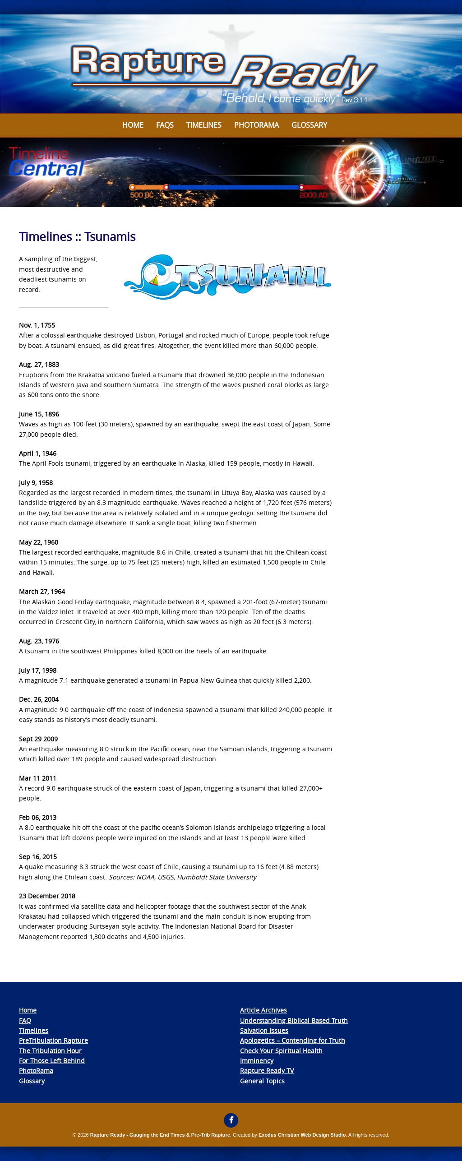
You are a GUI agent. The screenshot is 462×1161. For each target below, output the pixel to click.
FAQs (165, 125)
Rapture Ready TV (267, 1070)
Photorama (256, 125)
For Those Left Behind (52, 1060)
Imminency (256, 1060)
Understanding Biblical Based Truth (294, 1020)
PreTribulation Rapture (53, 1040)
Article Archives (263, 1010)
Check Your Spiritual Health (281, 1050)
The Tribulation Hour (50, 1050)
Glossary (309, 125)
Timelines (204, 125)
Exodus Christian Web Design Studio (302, 1135)
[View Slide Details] (231, 64)
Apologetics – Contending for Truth (292, 1040)
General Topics (262, 1081)
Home (132, 125)
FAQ (25, 1020)
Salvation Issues (264, 1030)
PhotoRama (36, 1070)
